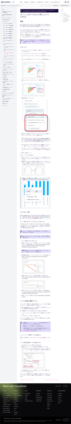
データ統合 (4, 91)
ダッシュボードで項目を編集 (8, 25)
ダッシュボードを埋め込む (7, 62)
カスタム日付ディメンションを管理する (8, 82)
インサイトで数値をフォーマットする (8, 85)
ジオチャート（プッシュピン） (33, 322)
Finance (15, 402)
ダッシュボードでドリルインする (7, 44)
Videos (48, 402)
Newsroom (60, 400)
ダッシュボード (5, 21)
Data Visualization (6, 406)
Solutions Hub (16, 393)
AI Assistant (5, 399)
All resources (49, 393)
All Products (3, 5)
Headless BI (5, 402)
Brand (59, 402)
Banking (15, 414)
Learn (21, 2)
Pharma (15, 408)
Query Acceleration (6, 410)
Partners (59, 397)
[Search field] (29, 6)
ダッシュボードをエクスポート (8, 60)
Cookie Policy (26, 421)
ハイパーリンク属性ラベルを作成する (66, 17)
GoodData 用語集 (5, 101)
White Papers (49, 399)
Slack (67, 2)
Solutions (16, 390)
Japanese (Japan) (65, 5)
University (26, 2)
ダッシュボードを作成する (7, 23)
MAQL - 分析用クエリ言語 (7, 72)
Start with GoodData (14, 386)
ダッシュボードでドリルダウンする (9, 56)
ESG (15, 410)
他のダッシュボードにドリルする (9, 50)
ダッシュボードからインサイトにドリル (9, 47)
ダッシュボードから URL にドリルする (8, 53)
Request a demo (58, 386)
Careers (59, 399)
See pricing (65, 386)
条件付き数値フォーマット (7, 87)
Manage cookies (58, 419)
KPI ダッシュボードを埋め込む (40, 41)
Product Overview (6, 393)
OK (66, 419)
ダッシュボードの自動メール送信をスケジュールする (8, 38)
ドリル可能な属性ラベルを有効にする (66, 20)
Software (15, 397)
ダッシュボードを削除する (7, 33)
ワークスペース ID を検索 (30, 218)
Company (60, 393)
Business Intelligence (6, 395)
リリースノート (4, 105)
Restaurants (16, 412)
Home (3, 9)
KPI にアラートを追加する (7, 35)
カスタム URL (63, 13)
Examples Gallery (39, 397)
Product (4, 390)
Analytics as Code (6, 400)
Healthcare (16, 399)
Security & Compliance (7, 412)
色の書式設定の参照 (6, 89)
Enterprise (56, 5)
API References (39, 399)
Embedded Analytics (6, 404)
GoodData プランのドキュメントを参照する (7, 12)
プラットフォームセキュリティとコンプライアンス (7, 99)
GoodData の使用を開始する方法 (7, 15)
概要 (62, 9)
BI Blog (48, 408)
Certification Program (29, 400)
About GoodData (61, 390)
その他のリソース (5, 103)
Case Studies (49, 397)
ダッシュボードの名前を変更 (8, 29)
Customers (60, 395)
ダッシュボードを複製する (7, 31)
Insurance (15, 404)
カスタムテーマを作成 (6, 67)
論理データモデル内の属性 (31, 141)
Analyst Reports (50, 400)
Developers (38, 390)
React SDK (38, 395)
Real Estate (16, 406)
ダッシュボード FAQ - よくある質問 (8, 65)
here (43, 10)
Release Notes (38, 400)
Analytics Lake (5, 397)
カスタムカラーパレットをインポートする (8, 70)
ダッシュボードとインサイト (7, 17)
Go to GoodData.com (55, 2)
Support (47, 2)
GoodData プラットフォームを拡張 (7, 96)
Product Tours (49, 395)
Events (48, 406)
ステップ (62, 11)
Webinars (49, 404)
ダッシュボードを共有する (7, 27)
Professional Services (18, 395)
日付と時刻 (4, 77)
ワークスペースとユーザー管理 (7, 93)
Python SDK (38, 393)
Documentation (40, 2)
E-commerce (16, 400)
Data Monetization (6, 408)
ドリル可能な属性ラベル (65, 15)
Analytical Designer (6, 19)
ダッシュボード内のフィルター (7, 41)
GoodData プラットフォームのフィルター (8, 75)
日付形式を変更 (5, 79)
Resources (49, 390)
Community (32, 2)
